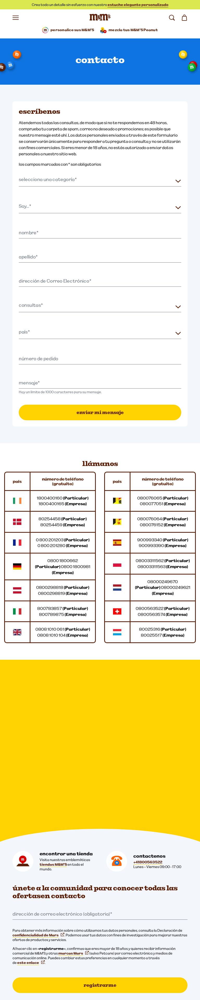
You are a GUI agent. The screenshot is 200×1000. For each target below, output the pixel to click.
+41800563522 (147, 687)
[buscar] (172, 17)
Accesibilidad (26, 950)
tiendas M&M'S (53, 690)
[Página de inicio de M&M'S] (100, 18)
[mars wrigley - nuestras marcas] (28, 900)
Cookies (22, 941)
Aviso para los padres (32, 958)
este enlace (31, 788)
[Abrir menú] (15, 17)
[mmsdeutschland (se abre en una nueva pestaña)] (33, 871)
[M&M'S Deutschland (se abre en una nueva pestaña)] (64, 871)
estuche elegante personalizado (138, 5)
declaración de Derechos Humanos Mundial (51, 967)
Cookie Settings (25, 914)
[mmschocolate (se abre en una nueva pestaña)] (17, 871)
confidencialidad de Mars (38, 760)
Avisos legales (26, 932)
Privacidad (24, 923)
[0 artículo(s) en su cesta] (184, 17)
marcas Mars (73, 779)
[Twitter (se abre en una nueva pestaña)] (49, 871)
